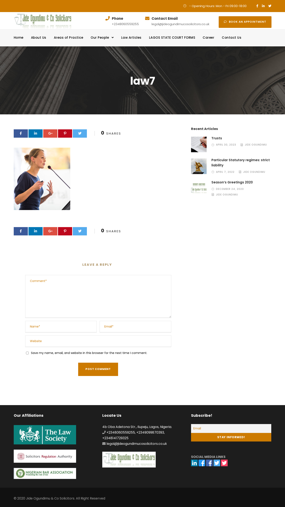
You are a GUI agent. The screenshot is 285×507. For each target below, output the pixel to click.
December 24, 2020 (230, 189)
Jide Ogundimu (256, 144)
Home (18, 37)
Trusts (216, 138)
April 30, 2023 (226, 144)
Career (208, 37)
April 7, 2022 (225, 172)
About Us (38, 37)
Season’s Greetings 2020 (232, 182)
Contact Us (231, 37)
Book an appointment (245, 22)
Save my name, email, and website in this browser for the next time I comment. (89, 353)
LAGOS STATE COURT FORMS (172, 37)
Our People (100, 37)
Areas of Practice (68, 37)
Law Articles (131, 37)
